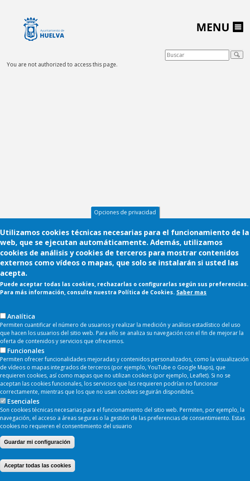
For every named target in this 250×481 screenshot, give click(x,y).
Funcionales (25, 350)
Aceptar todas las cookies (37, 465)
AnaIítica (21, 316)
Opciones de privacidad (125, 212)
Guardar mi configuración (37, 442)
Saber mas (191, 292)
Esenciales (23, 401)
